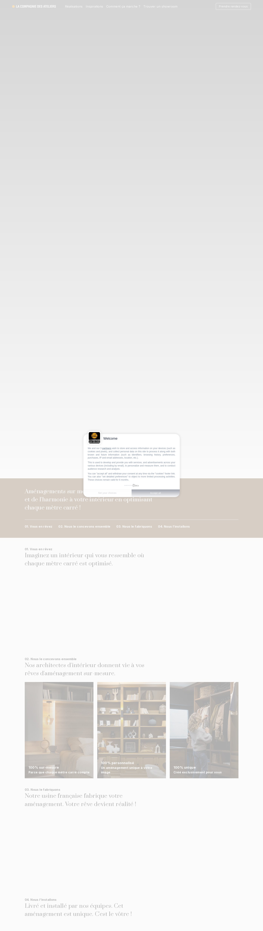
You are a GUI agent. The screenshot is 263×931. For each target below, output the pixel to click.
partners (106, 448)
